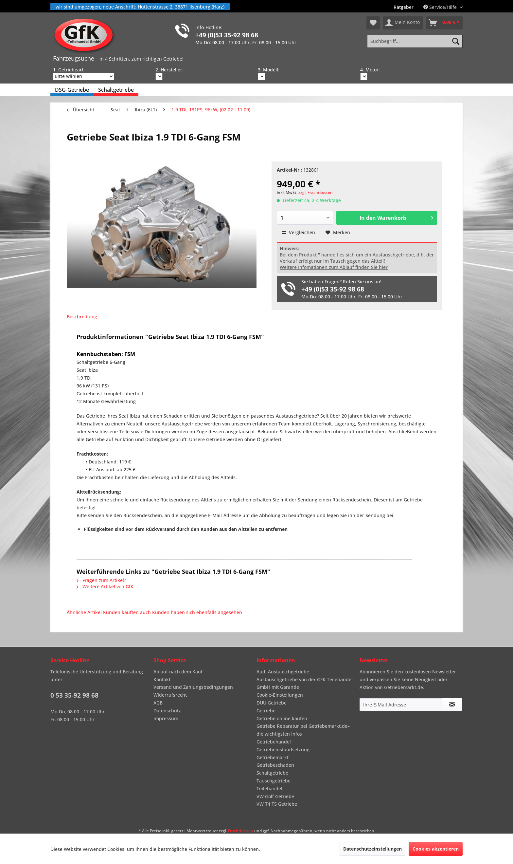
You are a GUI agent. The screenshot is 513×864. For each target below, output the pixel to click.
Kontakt (161, 679)
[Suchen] (456, 41)
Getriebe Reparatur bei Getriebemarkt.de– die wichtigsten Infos (303, 730)
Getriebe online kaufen (281, 718)
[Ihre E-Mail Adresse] (401, 704)
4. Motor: (370, 69)
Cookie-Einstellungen (279, 695)
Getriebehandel (273, 742)
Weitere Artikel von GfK (105, 586)
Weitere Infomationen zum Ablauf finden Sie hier (334, 267)
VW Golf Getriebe (275, 796)
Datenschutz (167, 710)
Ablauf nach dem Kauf (178, 671)
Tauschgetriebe (273, 781)
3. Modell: (268, 69)
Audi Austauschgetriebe (282, 671)
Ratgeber (404, 7)
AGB (158, 703)
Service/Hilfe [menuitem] (440, 7)
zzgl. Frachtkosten (315, 192)
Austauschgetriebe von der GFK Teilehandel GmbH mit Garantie (304, 683)
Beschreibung (82, 316)
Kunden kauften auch (127, 612)
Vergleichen (298, 232)
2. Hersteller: (169, 69)
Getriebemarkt (272, 757)
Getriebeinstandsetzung (283, 749)
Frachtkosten (240, 831)
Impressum (165, 718)
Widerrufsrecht (170, 695)
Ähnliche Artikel (84, 612)
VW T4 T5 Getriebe (276, 804)
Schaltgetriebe (272, 773)
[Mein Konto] (403, 22)
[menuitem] (403, 7)
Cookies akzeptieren (436, 849)
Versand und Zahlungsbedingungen (193, 687)
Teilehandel (269, 788)
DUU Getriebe (271, 703)
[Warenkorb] (444, 22)
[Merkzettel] (373, 22)
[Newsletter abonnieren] (452, 704)
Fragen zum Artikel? (101, 580)
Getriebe (265, 710)
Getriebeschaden (275, 765)
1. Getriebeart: (69, 69)
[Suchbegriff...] (415, 41)
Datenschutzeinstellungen (372, 849)
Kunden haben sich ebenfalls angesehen (197, 612)
